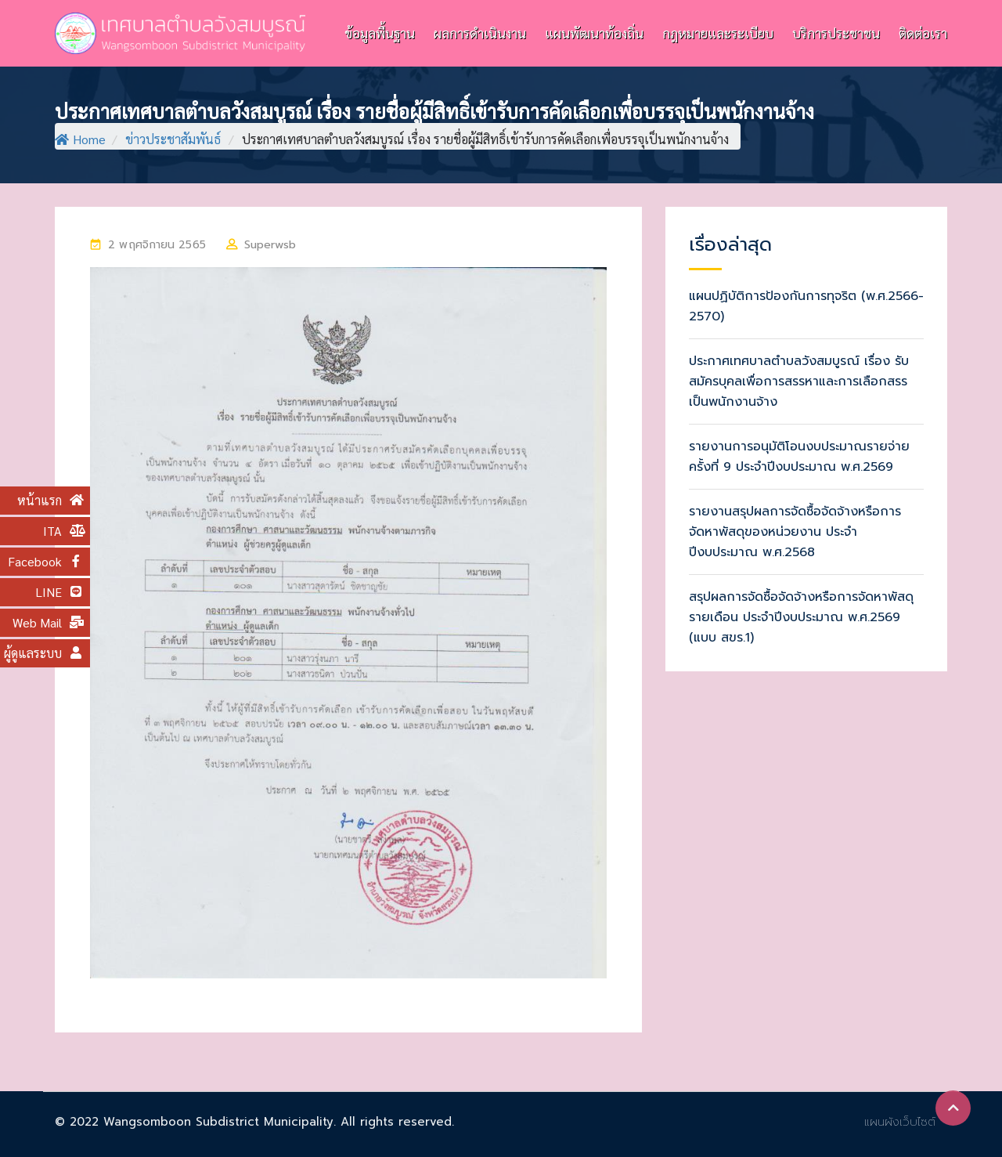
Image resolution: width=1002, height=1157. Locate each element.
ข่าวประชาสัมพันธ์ (173, 139)
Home (80, 139)
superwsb (270, 245)
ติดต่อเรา (923, 33)
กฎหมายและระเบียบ (717, 33)
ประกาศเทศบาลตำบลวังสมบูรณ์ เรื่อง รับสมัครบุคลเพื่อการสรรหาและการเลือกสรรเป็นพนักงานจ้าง (799, 381)
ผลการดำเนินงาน (480, 33)
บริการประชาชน (836, 33)
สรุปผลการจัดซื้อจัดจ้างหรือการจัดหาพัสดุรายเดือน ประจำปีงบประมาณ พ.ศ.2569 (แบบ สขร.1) (801, 617)
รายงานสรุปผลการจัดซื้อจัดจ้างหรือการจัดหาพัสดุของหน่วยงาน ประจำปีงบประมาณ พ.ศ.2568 (795, 532)
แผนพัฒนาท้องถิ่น (594, 33)
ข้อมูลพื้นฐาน (379, 33)
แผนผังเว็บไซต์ (899, 1121)
